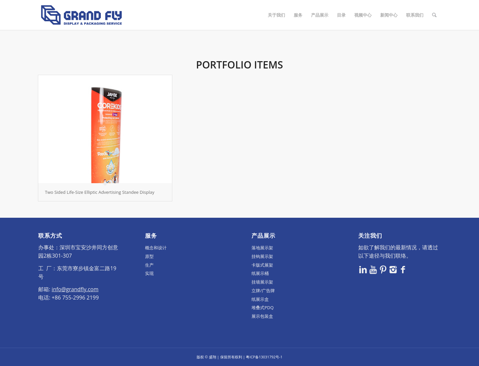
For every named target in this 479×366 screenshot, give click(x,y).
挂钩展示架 (262, 256)
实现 (149, 273)
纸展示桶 (260, 273)
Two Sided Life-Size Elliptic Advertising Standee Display (99, 192)
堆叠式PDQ (262, 307)
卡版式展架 (262, 265)
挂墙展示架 (262, 282)
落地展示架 (262, 248)
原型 (149, 256)
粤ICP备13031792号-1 (264, 356)
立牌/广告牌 (263, 291)
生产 (149, 265)
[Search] (434, 15)
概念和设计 (156, 248)
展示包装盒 (262, 316)
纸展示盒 (260, 299)
